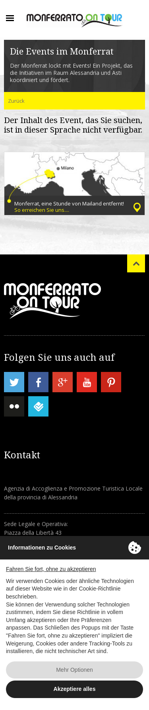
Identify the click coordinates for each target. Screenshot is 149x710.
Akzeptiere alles (75, 689)
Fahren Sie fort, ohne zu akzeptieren (51, 569)
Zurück (16, 100)
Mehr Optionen (74, 670)
